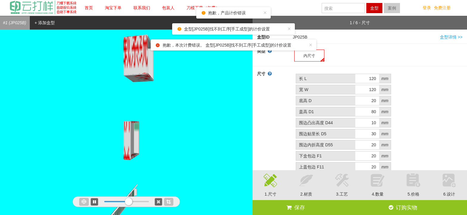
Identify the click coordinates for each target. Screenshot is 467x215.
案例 (392, 8)
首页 (89, 7)
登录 (427, 7)
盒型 (374, 8)
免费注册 (442, 7)
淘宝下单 (113, 7)
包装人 (168, 7)
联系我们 (141, 7)
